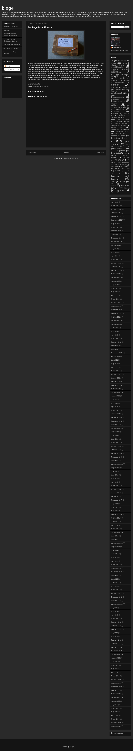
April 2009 (114, 715)
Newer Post (32, 153)
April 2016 (114, 525)
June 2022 (114, 328)
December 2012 (116, 597)
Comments (9, 69)
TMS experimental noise (12, 45)
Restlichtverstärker (124, 162)
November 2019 (116, 421)
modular (126, 129)
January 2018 (116, 493)
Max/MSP (114, 125)
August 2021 (115, 356)
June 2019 (114, 439)
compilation (125, 80)
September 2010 (117, 654)
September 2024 (117, 241)
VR (128, 186)
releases (119, 160)
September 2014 (117, 543)
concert (115, 84)
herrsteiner (117, 47)
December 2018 (116, 453)
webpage (95, 68)
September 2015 (117, 532)
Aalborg (114, 63)
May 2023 (114, 292)
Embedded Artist (117, 103)
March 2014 (115, 565)
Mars (116, 123)
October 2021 (116, 349)
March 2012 (115, 618)
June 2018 (114, 475)
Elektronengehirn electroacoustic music (11, 40)
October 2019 (116, 424)
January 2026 (116, 213)
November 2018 (116, 457)
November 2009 (116, 690)
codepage (114, 80)
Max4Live (124, 125)
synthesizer (116, 168)
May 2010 (114, 669)
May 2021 (114, 363)
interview (114, 117)
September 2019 (117, 428)
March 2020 (115, 410)
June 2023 (114, 288)
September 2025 (117, 220)
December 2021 (116, 346)
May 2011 (114, 636)
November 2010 (116, 651)
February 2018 (116, 489)
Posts (7, 66)
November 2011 (116, 629)
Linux (41, 86)
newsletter (7, 30)
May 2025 (114, 224)
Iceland (125, 113)
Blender (119, 77)
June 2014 (114, 554)
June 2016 (114, 521)
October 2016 (116, 518)
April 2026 (114, 202)
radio (125, 153)
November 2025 (116, 216)
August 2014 (115, 547)
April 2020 (114, 407)
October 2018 (116, 460)
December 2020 (116, 381)
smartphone (123, 164)
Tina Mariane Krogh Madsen (120, 176)
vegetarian (123, 184)
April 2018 (114, 482)
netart (124, 134)
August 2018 (115, 468)
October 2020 (116, 389)
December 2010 (116, 647)
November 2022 (116, 313)
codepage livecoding (11, 48)
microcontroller (115, 129)
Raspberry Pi (116, 155)
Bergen (113, 75)
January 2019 (116, 450)
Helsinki (114, 114)
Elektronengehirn (118, 101)
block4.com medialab (11, 26)
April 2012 (114, 615)
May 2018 (114, 478)
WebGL (126, 188)
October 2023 (116, 274)
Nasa (128, 131)
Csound (125, 87)
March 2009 (115, 719)
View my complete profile (119, 50)
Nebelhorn (116, 133)
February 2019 (116, 446)
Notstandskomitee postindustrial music (10, 35)
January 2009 (116, 726)
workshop (120, 190)
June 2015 (114, 536)
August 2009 (115, 701)
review (115, 164)
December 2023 (116, 270)
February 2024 (116, 263)
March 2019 (115, 442)
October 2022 (116, 317)
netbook (46, 86)
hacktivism (120, 109)
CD (112, 79)
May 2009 (114, 712)
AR (120, 69)
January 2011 (116, 643)
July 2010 (114, 661)
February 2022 (116, 342)
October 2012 (116, 600)
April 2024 (114, 256)
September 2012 (117, 604)
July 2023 (114, 284)
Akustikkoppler (117, 67)
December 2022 (116, 310)
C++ (125, 77)
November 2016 (116, 514)
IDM (112, 115)
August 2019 (115, 432)
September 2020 (117, 392)
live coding (125, 119)
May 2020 (114, 403)
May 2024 (114, 252)
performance (116, 149)
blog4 (8, 8)
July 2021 (114, 360)
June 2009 (114, 708)
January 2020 (116, 414)
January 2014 (116, 568)
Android (113, 69)
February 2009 (116, 723)
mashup (124, 123)
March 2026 (115, 206)
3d (112, 61)
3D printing (122, 61)
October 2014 (116, 539)
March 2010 (115, 676)
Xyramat (114, 192)
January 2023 (116, 306)
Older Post (100, 153)
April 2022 (114, 335)
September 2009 (117, 697)
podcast (113, 151)
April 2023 (114, 295)
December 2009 (116, 687)
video (113, 186)
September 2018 (117, 464)
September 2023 (117, 277)
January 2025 (116, 234)
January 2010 (116, 683)
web (116, 188)
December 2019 (116, 417)
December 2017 (116, 496)
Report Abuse (117, 733)
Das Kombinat (116, 89)
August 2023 (115, 281)
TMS (113, 182)
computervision (120, 82)
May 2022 (114, 331)
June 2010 (114, 665)
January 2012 (116, 626)
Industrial (122, 115)
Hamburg (115, 111)
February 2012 (116, 622)
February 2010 (116, 679)
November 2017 (116, 500)
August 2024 (115, 245)
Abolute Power (117, 65)
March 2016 (115, 529)
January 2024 (116, 267)
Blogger (71, 746)
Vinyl (122, 186)
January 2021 (116, 378)
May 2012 (114, 611)
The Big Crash (120, 169)
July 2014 (114, 550)
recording (126, 157)
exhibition (62, 65)
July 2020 (114, 399)
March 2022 (115, 338)
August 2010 (115, 658)
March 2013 (115, 590)
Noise (122, 136)
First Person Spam (98, 63)
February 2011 (116, 640)
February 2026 (116, 209)
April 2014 (114, 561)
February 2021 (116, 374)
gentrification (125, 107)
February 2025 (116, 231)
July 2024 (114, 249)
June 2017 (114, 507)
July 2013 (114, 579)
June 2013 (114, 583)
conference (115, 87)
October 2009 (116, 694)
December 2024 (116, 238)
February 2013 (116, 593)
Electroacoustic (117, 97)
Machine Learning (122, 121)
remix (113, 162)
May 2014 (114, 557)
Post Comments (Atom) (70, 158)
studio (123, 166)
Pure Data (115, 153)
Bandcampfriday (116, 73)
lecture (123, 117)
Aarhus (124, 63)
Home (66, 153)
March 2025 (115, 227)
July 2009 (114, 705)
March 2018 (115, 486)
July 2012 (114, 608)
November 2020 (116, 385)
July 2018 (114, 471)
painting (127, 144)
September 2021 (117, 353)
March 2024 (115, 259)
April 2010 (114, 672)
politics (122, 151)
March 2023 (115, 299)
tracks (122, 182)
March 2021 (115, 371)
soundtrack (114, 166)
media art (116, 127)
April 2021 (114, 367)
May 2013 (114, 586)
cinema (122, 79)
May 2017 (114, 511)
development (116, 93)
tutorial (113, 184)
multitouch (119, 132)
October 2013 (116, 575)
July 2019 (114, 435)
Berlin (120, 75)
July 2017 (114, 503)
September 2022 (117, 320)
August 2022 (115, 324)
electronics (115, 99)
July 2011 (114, 633)
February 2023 (116, 302)
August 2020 (115, 396)
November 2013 (116, 572)
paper (120, 146)
